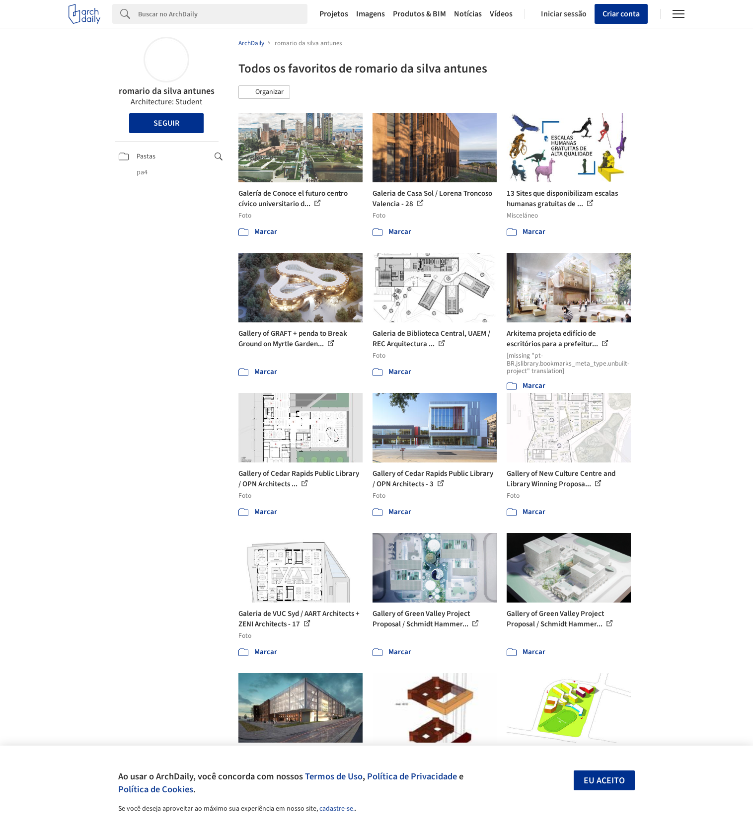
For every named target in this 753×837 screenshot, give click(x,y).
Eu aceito (604, 780)
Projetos (333, 14)
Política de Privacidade (412, 776)
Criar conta (621, 13)
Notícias (468, 14)
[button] (264, 92)
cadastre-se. (337, 809)
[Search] (222, 14)
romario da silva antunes (167, 91)
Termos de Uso (334, 776)
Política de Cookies (155, 789)
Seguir (166, 123)
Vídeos (501, 14)
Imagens (370, 14)
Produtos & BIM (419, 14)
